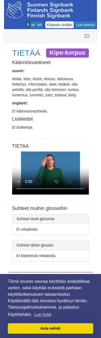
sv (33, 25)
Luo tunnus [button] (85, 25)
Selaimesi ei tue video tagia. (50, 173)
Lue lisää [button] (42, 314)
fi (28, 25)
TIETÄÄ (26, 52)
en (40, 25)
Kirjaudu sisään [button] (59, 25)
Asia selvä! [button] (50, 328)
